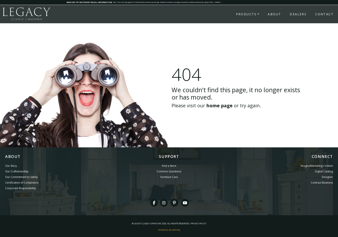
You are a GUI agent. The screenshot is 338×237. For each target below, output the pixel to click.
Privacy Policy (198, 223)
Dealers (298, 14)
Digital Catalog (324, 171)
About (274, 14)
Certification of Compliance (22, 182)
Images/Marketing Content (317, 166)
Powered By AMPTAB (169, 230)
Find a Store (169, 166)
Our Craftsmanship (16, 171)
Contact (324, 14)
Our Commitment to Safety (21, 177)
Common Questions (169, 171)
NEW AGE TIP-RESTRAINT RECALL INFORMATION (89, 2)
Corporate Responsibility (20, 188)
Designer (327, 177)
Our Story (11, 166)
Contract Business (322, 182)
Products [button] (246, 14)
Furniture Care (169, 177)
